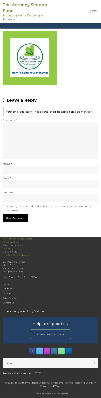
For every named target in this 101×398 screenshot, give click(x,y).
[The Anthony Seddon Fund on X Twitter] (39, 351)
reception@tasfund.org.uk (16, 255)
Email (7, 178)
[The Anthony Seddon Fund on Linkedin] (68, 351)
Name (7, 163)
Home (6, 284)
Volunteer (8, 288)
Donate (6, 293)
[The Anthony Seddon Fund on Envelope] (54, 351)
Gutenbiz (38, 393)
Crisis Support (10, 298)
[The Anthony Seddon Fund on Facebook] (32, 351)
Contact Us (8, 302)
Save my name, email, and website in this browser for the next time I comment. (49, 208)
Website (8, 192)
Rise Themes (61, 393)
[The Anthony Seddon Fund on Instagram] (47, 351)
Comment (10, 120)
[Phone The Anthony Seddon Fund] (61, 351)
